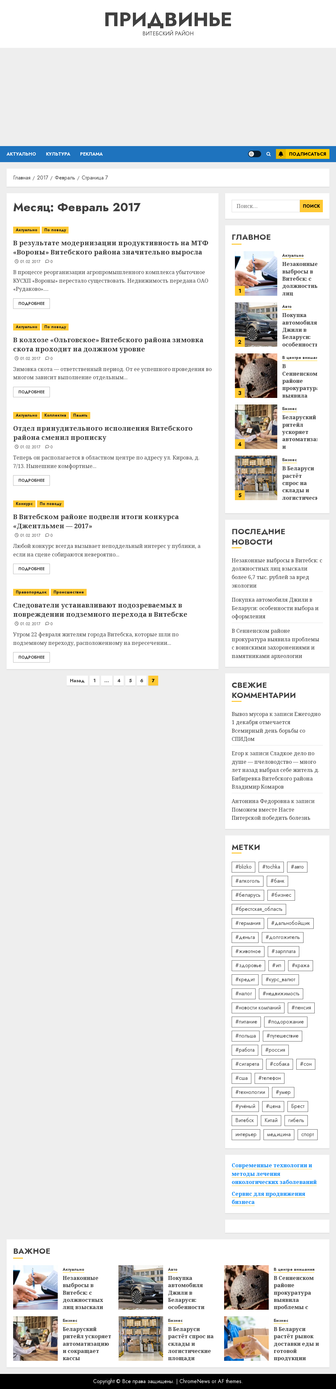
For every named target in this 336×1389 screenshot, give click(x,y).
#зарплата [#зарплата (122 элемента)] (283, 951)
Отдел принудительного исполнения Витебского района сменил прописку (103, 433)
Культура (58, 154)
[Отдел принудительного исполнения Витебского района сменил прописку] (112, 415)
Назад (77, 680)
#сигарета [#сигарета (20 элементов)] (247, 1064)
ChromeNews (194, 1381)
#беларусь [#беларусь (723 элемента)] (248, 895)
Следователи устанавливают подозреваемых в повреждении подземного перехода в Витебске (100, 610)
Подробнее (31, 304)
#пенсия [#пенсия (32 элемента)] (301, 1007)
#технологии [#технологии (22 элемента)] (250, 1092)
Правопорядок (31, 592)
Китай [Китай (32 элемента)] (271, 1120)
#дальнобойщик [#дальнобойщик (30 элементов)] (290, 923)
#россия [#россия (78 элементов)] (275, 1050)
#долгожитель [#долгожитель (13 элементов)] (282, 937)
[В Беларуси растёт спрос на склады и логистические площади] (256, 478)
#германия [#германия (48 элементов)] (248, 923)
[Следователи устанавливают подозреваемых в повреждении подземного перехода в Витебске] (112, 592)
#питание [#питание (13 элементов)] (246, 1021)
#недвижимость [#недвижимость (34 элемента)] (281, 993)
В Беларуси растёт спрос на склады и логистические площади (303, 487)
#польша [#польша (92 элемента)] (245, 1036)
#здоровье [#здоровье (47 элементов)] (248, 965)
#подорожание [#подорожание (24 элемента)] (286, 1021)
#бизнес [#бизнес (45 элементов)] (281, 895)
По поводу (55, 230)
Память (80, 415)
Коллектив (55, 415)
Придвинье (168, 19)
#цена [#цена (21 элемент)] (273, 1106)
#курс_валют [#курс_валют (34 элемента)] (280, 979)
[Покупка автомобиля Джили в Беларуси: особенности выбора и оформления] (256, 324)
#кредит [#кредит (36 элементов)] (245, 979)
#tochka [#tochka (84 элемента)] (271, 867)
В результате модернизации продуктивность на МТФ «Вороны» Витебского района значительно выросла (110, 247)
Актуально (21, 154)
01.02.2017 (30, 262)
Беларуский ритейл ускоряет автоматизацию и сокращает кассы (305, 439)
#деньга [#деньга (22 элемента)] (245, 937)
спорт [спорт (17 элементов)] (307, 1134)
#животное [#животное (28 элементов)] (248, 951)
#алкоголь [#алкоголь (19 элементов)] (247, 881)
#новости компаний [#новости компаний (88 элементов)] (258, 1007)
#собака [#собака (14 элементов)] (279, 1064)
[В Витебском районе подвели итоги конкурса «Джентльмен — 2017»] (112, 504)
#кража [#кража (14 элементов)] (300, 965)
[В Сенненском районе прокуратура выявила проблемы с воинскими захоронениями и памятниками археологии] (256, 375)
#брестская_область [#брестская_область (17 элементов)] (259, 909)
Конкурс (24, 504)
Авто (287, 307)
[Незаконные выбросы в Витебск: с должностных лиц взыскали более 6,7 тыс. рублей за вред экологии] (256, 273)
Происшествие (68, 592)
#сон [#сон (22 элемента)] (306, 1064)
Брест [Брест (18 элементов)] (297, 1106)
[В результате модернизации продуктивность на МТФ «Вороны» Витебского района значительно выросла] (112, 230)
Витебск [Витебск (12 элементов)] (244, 1120)
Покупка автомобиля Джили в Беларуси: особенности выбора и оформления (300, 337)
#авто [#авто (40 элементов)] (297, 867)
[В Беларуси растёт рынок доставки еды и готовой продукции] (246, 1338)
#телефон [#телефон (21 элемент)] (269, 1078)
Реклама (91, 154)
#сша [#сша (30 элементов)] (241, 1078)
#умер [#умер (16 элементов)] (283, 1092)
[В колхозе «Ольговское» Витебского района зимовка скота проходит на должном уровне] (112, 327)
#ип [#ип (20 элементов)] (276, 965)
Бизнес (289, 409)
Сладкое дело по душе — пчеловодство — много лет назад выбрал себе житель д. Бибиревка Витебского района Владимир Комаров (275, 770)
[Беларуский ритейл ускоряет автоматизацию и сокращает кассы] (256, 426)
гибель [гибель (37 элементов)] (296, 1120)
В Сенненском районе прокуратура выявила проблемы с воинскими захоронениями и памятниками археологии (296, 1307)
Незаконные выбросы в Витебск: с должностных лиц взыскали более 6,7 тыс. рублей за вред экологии (84, 1303)
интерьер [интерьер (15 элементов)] (246, 1134)
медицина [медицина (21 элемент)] (279, 1134)
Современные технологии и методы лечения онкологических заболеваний (274, 1174)
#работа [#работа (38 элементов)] (245, 1050)
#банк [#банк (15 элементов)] (277, 881)
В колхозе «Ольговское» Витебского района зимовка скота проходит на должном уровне (108, 344)
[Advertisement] (168, 97)
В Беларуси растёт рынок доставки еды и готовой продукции (296, 1343)
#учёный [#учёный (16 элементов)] (245, 1106)
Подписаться (301, 154)
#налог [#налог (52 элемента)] (243, 993)
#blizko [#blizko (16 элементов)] (243, 867)
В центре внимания (302, 358)
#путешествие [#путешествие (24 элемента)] (282, 1036)
